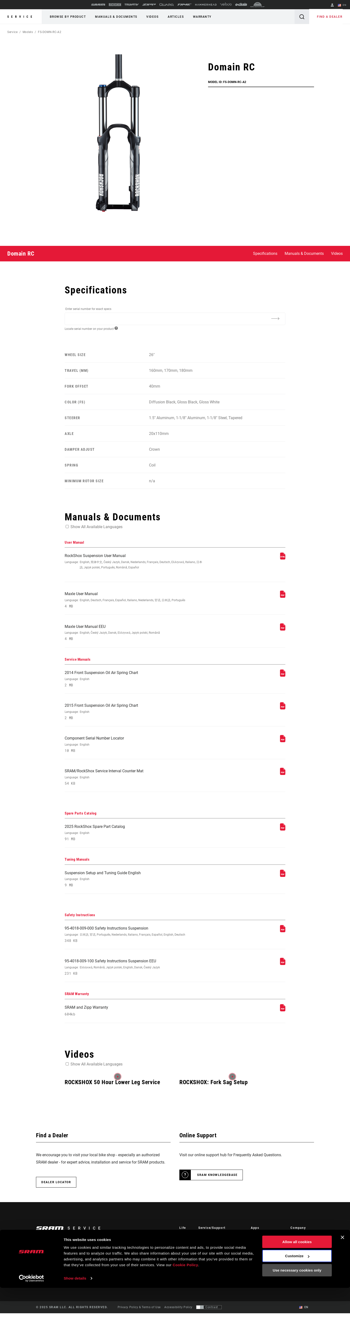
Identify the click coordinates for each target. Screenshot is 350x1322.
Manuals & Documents (115, 16)
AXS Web (257, 1258)
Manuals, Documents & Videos (220, 1258)
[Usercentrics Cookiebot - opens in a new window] (31, 1312)
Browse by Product (67, 16)
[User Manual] (282, 558)
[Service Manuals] (282, 677)
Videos (150, 16)
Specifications (265, 253)
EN (342, 5)
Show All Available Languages (96, 526)
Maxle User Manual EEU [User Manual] (134, 634)
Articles (173, 16)
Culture (184, 1251)
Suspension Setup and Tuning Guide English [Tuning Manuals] (134, 885)
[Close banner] (342, 1271)
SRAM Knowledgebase (217, 1183)
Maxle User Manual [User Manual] (134, 601)
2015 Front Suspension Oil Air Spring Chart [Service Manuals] (134, 714)
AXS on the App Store (266, 1245)
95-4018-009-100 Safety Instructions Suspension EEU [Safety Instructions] (134, 975)
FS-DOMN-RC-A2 (49, 32)
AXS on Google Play (265, 1251)
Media (294, 1251)
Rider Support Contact (214, 1245)
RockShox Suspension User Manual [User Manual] (134, 562)
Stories (184, 1245)
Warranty (198, 16)
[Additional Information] (275, 318)
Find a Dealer (330, 16)
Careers (295, 1258)
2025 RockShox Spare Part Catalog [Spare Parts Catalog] (134, 838)
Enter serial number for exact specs (88, 309)
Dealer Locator (56, 1191)
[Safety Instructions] (282, 937)
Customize (297, 1290)
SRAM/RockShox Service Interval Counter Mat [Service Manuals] (134, 781)
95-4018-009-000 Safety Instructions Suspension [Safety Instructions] (134, 941)
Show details (75, 1312)
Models (28, 32)
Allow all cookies (297, 1276)
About (294, 1245)
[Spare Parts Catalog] (282, 834)
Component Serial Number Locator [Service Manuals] (134, 748)
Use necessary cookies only (297, 1304)
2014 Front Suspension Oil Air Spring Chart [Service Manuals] (134, 681)
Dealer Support (209, 1251)
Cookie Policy (185, 1299)
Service (21, 16)
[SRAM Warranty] (282, 1018)
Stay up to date (55, 1259)
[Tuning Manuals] (282, 881)
